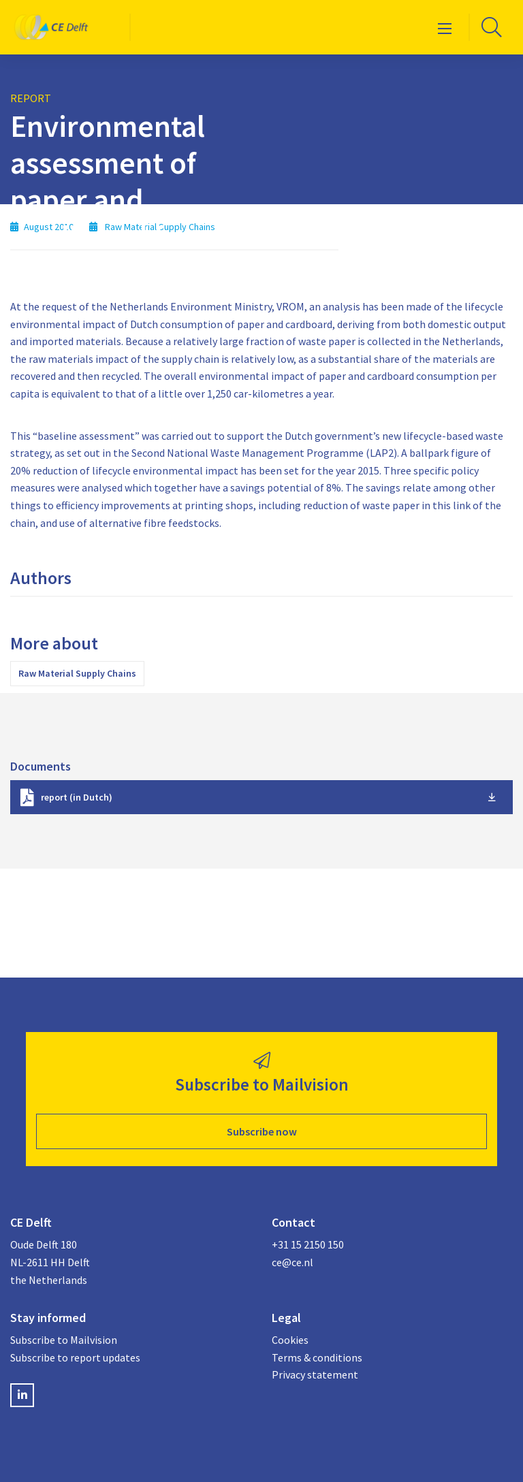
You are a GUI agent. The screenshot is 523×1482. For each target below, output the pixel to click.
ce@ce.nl (292, 1262)
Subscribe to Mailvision (63, 1340)
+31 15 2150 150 (308, 1244)
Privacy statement (315, 1374)
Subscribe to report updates (75, 1357)
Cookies (290, 1340)
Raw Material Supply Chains (77, 673)
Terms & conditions (317, 1357)
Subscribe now (262, 1131)
